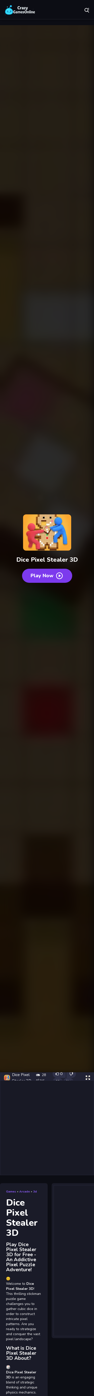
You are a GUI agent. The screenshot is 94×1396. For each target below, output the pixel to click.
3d (35, 1191)
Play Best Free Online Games (20, 10)
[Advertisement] (47, 1128)
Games (11, 1191)
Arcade (24, 1191)
